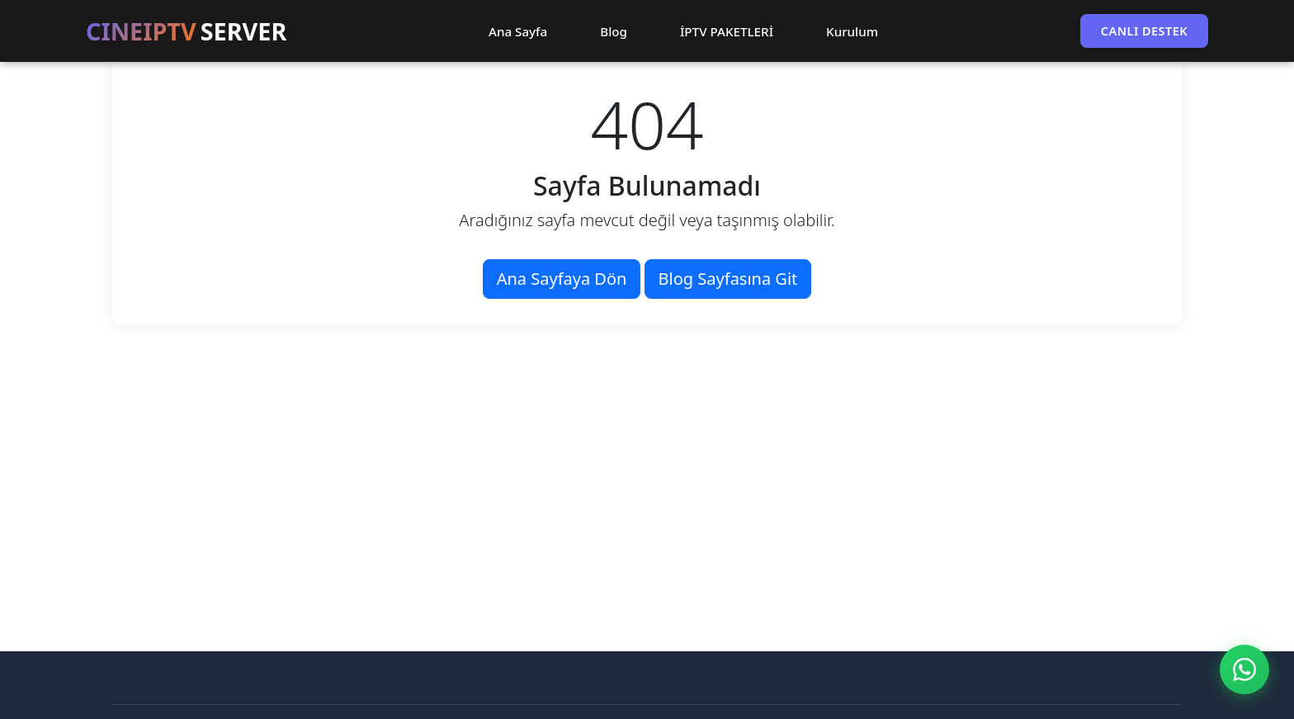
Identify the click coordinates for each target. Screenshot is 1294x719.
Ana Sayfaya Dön (562, 278)
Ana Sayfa (518, 31)
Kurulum (852, 31)
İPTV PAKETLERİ (726, 31)
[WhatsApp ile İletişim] (1244, 669)
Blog (613, 31)
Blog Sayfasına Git (728, 278)
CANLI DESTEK (1144, 31)
